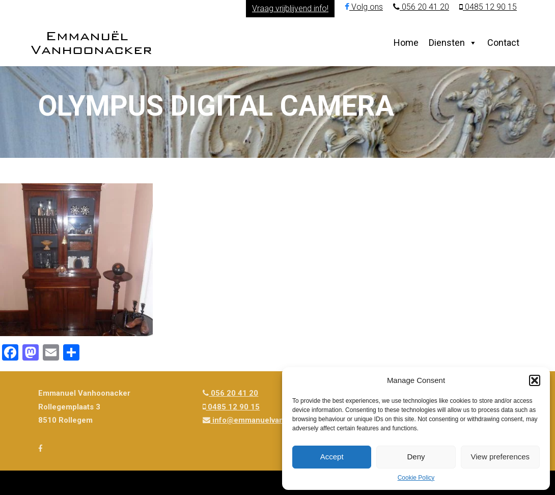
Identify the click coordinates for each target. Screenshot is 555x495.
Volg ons (364, 7)
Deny (416, 456)
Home (406, 42)
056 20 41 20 (421, 7)
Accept (332, 456)
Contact (503, 42)
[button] (535, 380)
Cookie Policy (416, 477)
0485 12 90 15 (488, 7)
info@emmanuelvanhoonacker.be (268, 420)
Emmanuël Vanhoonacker (91, 43)
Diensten (447, 42)
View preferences (500, 456)
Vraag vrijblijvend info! (290, 8)
